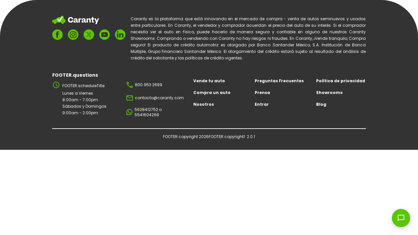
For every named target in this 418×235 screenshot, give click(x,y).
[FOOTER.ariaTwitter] (89, 34)
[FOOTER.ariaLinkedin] (120, 35)
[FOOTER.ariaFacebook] (57, 35)
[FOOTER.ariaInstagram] (73, 35)
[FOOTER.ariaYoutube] (104, 35)
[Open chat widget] (401, 218)
